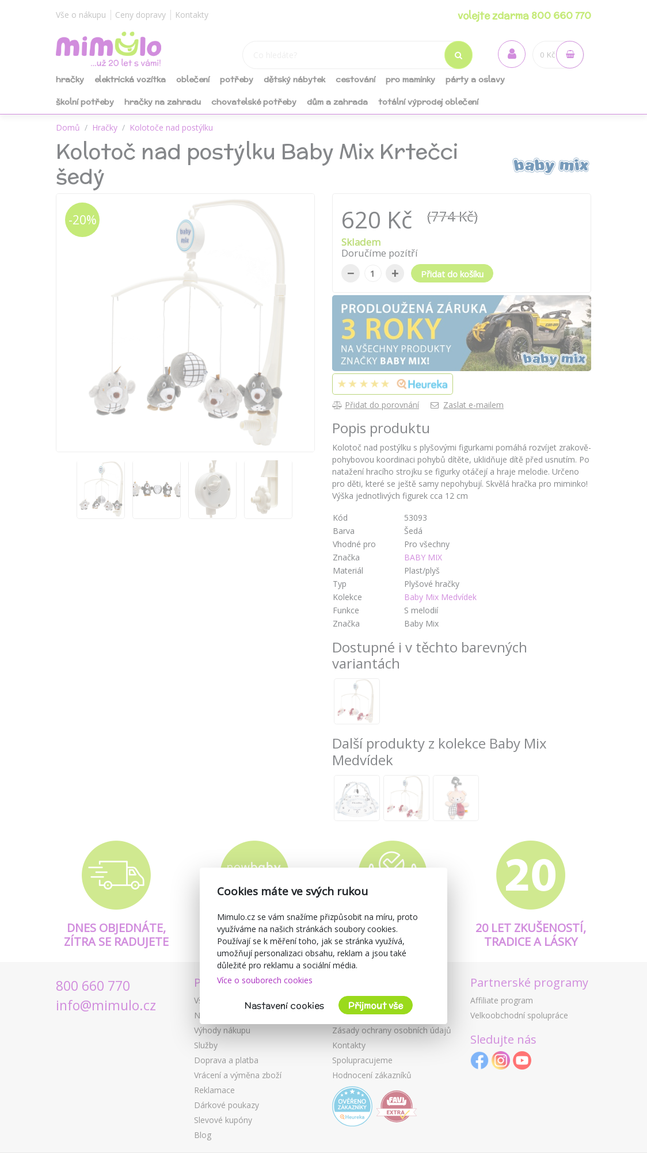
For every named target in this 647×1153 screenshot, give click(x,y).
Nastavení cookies (284, 1005)
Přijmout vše (375, 1005)
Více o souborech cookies (265, 980)
